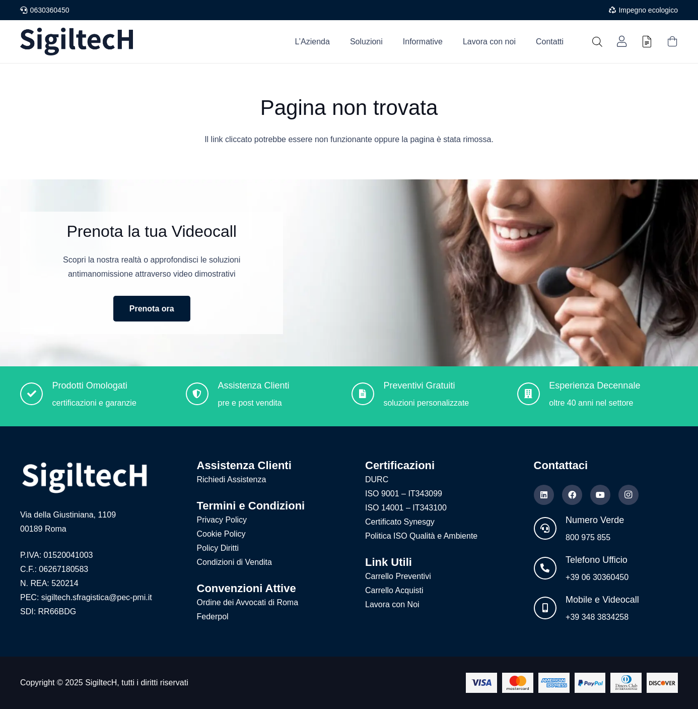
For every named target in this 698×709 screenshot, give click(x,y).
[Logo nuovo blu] (76, 41)
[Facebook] (572, 495)
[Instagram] (628, 495)
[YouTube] (600, 495)
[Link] (621, 41)
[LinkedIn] (544, 495)
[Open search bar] (597, 42)
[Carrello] (672, 41)
